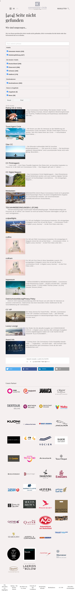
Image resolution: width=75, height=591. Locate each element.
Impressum (10, 279)
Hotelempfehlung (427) (16, 55)
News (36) (11, 95)
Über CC (9, 144)
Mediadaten (10, 191)
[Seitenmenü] (11, 8)
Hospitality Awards (42, 587)
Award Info (10, 340)
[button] (13, 369)
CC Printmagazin (12, 163)
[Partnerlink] (14, 391)
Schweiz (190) (13, 71)
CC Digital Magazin (13, 172)
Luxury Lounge (12, 326)
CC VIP (9, 310)
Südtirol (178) (13, 74)
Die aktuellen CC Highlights (5, 587)
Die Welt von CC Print (23, 587)
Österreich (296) (14, 67)
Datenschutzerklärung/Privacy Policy (20, 299)
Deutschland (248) (14, 63)
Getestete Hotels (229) (16, 51)
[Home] (37, 6)
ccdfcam (9, 258)
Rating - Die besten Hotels (14, 587)
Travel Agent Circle (13, 126)
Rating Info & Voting (14, 108)
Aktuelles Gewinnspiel (70, 587)
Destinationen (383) (15, 83)
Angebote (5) (12, 92)
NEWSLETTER (62, 8)
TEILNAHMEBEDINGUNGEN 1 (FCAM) (22, 207)
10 (45, 361)
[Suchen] (68, 8)
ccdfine (8, 237)
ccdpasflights (11, 218)
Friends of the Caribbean (33, 587)
